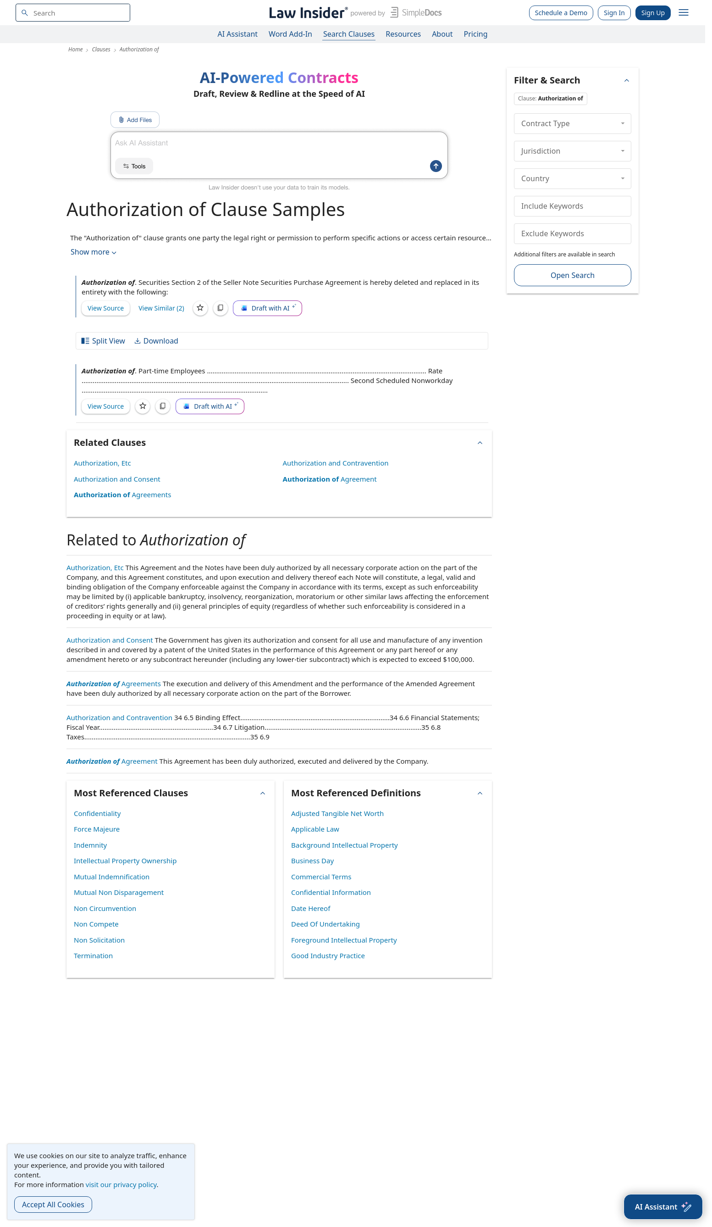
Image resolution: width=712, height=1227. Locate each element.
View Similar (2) (161, 308)
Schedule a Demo (561, 12)
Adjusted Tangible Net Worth (337, 813)
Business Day (312, 860)
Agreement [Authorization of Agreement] (330, 478)
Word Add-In (290, 34)
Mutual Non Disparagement (119, 892)
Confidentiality (97, 813)
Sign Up (653, 12)
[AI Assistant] (663, 1207)
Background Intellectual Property (344, 844)
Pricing (476, 34)
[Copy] (220, 308)
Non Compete (96, 923)
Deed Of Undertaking (325, 923)
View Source (106, 308)
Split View (102, 341)
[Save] (200, 308)
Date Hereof (310, 908)
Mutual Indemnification (111, 876)
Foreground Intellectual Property (344, 939)
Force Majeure (97, 828)
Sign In (614, 12)
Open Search (573, 275)
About (442, 34)
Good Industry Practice (328, 955)
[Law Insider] (353, 12)
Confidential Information (331, 892)
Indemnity (90, 844)
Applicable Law (315, 828)
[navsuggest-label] (73, 13)
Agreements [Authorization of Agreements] (122, 494)
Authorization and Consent (117, 478)
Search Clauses (349, 34)
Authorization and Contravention (336, 462)
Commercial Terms (321, 876)
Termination (93, 955)
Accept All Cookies (53, 1204)
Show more (94, 252)
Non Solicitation (99, 939)
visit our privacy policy (121, 1184)
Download (155, 341)
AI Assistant (238, 34)
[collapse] (622, 123)
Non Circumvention (105, 908)
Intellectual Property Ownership (125, 860)
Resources (403, 34)
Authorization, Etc (102, 462)
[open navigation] (683, 13)
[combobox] (73, 13)
